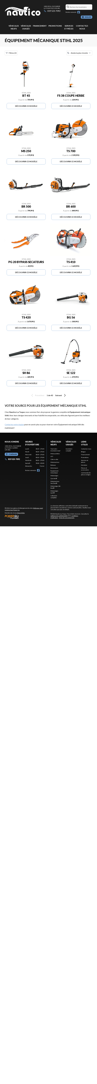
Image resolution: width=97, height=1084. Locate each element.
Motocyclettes (55, 454)
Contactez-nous (86, 449)
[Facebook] (78, 12)
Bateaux (53, 465)
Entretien (84, 465)
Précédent (37, 395)
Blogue (83, 452)
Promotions (55, 26)
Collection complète (54, 496)
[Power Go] (26, 517)
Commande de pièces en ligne (86, 474)
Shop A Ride (21, 513)
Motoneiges (54, 476)
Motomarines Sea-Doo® (55, 482)
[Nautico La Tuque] (22, 11)
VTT (52, 456)
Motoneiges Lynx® (54, 492)
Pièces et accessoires (85, 469)
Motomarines (55, 462)
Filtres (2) (11, 53)
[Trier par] (79, 52)
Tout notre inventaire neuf (55, 450)
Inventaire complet (69, 450)
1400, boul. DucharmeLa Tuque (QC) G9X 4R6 (52, 7)
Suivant (60, 395)
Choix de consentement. (67, 518)
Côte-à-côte (54, 459)
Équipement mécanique (54, 472)
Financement (40, 26)
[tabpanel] (34, 457)
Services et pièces (84, 461)
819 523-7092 (52, 11)
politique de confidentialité (59, 516)
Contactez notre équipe (14, 424)
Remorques (54, 468)
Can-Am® (54, 478)
